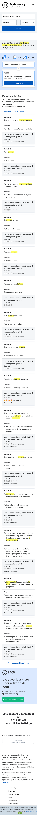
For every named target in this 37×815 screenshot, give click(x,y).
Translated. (6, 782)
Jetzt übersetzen (18, 83)
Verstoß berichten (14, 794)
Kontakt (10, 797)
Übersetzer (11, 791)
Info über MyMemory (14, 788)
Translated (13, 800)
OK (20, 813)
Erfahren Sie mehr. (31, 811)
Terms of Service (13, 804)
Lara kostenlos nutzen (13, 699)
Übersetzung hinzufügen (14, 111)
